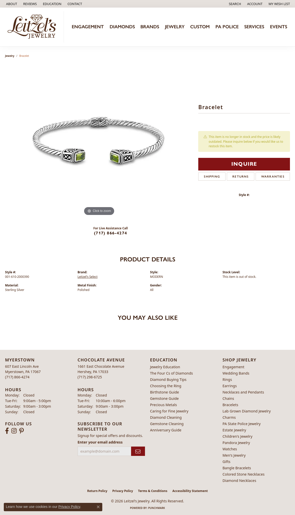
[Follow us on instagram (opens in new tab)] (14, 431)
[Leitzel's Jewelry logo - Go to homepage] (33, 26)
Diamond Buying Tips (168, 379)
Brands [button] (149, 27)
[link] (11, 4)
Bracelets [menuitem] (230, 404)
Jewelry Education (165, 366)
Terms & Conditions (152, 491)
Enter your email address (100, 442)
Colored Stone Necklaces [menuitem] (244, 474)
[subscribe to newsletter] (138, 451)
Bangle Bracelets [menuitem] (237, 467)
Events (278, 27)
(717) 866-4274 (110, 233)
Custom (200, 27)
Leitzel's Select (87, 277)
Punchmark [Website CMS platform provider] (156, 508)
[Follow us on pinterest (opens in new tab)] (21, 431)
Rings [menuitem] (227, 379)
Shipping (212, 176)
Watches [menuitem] (230, 449)
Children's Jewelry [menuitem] (237, 436)
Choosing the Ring (165, 385)
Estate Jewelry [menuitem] (234, 430)
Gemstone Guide (164, 398)
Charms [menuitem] (229, 417)
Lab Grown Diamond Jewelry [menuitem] (247, 411)
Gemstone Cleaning (167, 423)
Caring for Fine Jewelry (169, 411)
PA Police (227, 27)
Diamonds (122, 27)
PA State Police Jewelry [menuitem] (242, 423)
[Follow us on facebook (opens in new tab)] (7, 431)
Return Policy (97, 491)
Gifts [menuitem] (226, 461)
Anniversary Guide (165, 430)
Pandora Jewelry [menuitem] (236, 442)
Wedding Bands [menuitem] (236, 373)
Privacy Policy (122, 491)
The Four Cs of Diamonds (171, 373)
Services (254, 27)
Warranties (272, 176)
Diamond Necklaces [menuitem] (239, 480)
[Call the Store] (17, 377)
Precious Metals (163, 404)
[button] (52, 4)
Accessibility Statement (190, 491)
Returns (240, 176)
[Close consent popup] (98, 506)
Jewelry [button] (175, 27)
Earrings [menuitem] (230, 385)
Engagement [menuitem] (233, 366)
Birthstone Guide (164, 392)
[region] (99, 141)
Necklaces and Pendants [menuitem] (243, 392)
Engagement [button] (88, 27)
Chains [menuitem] (228, 398)
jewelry (9, 56)
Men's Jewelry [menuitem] (234, 455)
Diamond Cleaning (166, 417)
